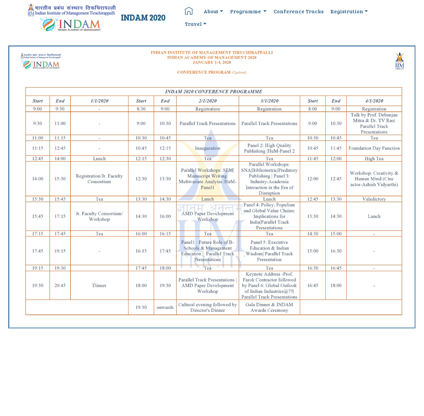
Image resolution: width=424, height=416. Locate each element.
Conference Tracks (299, 11)
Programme (246, 11)
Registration (346, 11)
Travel (193, 23)
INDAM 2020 (143, 17)
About (211, 11)
